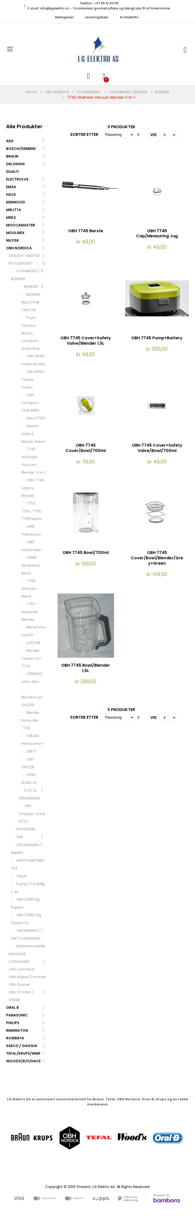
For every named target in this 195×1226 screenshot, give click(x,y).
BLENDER (162, 92)
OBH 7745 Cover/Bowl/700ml (86, 448)
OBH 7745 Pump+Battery (157, 338)
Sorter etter (84, 134)
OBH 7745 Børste (85, 231)
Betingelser (64, 17)
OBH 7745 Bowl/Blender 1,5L (85, 668)
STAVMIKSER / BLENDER (128, 92)
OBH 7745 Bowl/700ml (85, 553)
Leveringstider (97, 17)
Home (31, 92)
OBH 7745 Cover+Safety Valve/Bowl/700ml (157, 448)
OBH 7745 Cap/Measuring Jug (157, 233)
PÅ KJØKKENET (89, 92)
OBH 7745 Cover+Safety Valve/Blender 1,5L (85, 340)
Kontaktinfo (129, 17)
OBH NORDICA (57, 92)
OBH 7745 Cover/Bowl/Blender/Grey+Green (157, 558)
